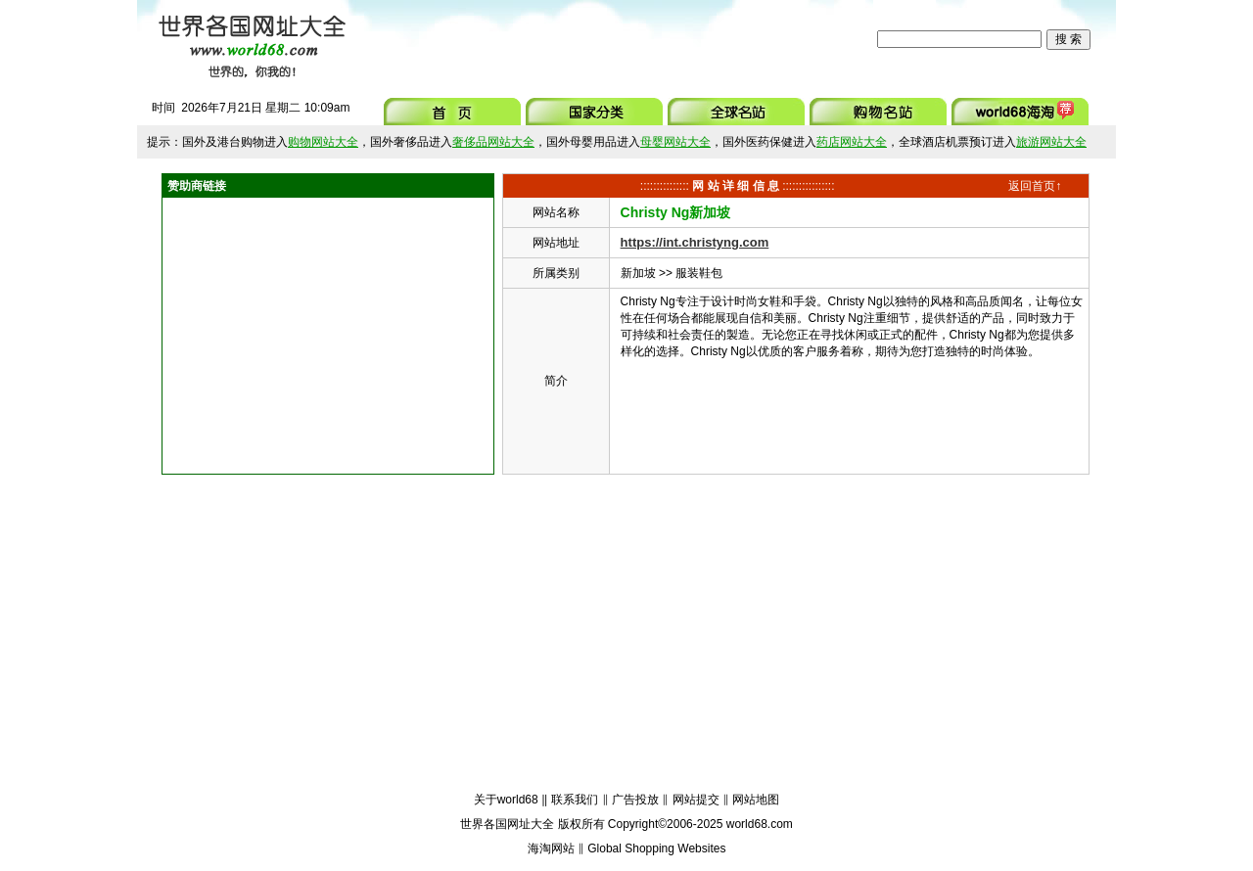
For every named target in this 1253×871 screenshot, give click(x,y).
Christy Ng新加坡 (676, 212)
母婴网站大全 (675, 142)
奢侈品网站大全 (493, 142)
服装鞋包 (698, 273)
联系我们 (574, 799)
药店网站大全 (851, 142)
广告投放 (635, 799)
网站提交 (696, 799)
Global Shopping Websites (656, 848)
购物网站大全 (323, 142)
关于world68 (506, 799)
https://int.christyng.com (695, 242)
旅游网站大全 (1051, 142)
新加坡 (638, 273)
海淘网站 (551, 848)
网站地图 (755, 799)
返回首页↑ (1034, 186)
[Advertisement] (616, 39)
